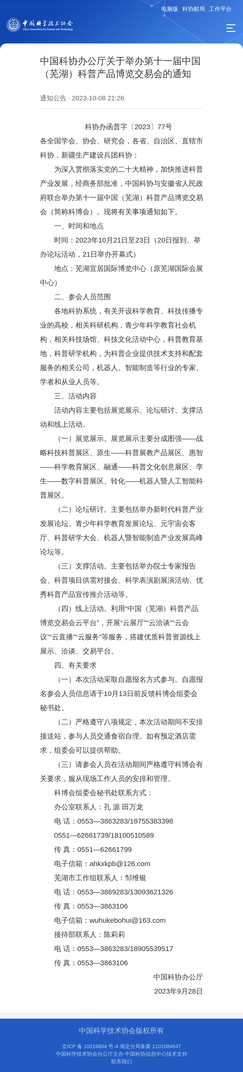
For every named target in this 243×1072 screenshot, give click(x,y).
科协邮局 (193, 9)
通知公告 (53, 98)
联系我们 (121, 1061)
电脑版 (169, 9)
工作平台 (220, 9)
